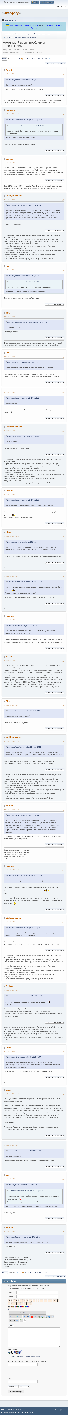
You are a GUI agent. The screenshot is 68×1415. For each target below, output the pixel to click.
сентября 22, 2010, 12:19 (11, 199)
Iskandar (10, 490)
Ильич (9, 1090)
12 (42, 59)
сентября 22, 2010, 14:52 (11, 660)
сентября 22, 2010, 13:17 (11, 270)
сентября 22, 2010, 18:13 (11, 1051)
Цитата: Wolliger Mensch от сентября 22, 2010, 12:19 (27, 322)
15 (46, 59)
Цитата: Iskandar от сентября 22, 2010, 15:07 (24, 996)
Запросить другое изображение (29, 1356)
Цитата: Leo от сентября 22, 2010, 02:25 (24, 282)
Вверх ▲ (64, 1410)
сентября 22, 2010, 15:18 (11, 922)
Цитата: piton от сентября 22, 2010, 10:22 (23, 398)
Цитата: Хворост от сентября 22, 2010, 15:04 (24, 928)
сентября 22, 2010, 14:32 (11, 576)
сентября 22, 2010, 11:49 (11, 74)
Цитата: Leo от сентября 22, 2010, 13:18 (22, 542)
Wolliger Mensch (14, 196)
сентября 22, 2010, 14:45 (11, 620)
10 (37, 59)
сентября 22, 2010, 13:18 (11, 356)
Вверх (4, 1272)
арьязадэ (10, 110)
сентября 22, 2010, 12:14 (11, 163)
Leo (7, 266)
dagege (9, 159)
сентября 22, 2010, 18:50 (11, 1094)
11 (39, 59)
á (8, 1309)
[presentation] (27, 1372)
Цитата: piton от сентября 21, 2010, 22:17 (23, 80)
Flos (8, 701)
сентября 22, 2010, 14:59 (11, 741)
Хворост (10, 806)
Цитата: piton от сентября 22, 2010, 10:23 (23, 362)
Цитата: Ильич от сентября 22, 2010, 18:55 (23, 1237)
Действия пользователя (55, 63)
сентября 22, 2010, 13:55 (11, 430)
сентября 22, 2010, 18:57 (11, 1179)
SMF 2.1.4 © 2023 (6, 1410)
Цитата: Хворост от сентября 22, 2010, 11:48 (24, 120)
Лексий (9, 657)
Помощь (57, 1410)
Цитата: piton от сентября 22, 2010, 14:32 (23, 1185)
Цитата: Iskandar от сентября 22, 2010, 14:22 (24, 582)
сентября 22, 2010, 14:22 (11, 494)
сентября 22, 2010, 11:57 (11, 114)
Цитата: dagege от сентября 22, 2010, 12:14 (24, 205)
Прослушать (12, 1356)
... (44, 59)
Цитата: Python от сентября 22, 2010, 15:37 (24, 1057)
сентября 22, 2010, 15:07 (11, 870)
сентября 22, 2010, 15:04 (11, 809)
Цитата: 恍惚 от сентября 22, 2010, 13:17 (23, 436)
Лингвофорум (11, 13)
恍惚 (8, 313)
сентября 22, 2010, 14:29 (11, 536)
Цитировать (58, 95)
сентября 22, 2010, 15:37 (11, 990)
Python (9, 986)
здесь (40, 25)
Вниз (4, 59)
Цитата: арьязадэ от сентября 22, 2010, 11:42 (26, 126)
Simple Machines (18, 1410)
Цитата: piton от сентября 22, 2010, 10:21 (23, 276)
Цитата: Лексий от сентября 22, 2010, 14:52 (24, 711)
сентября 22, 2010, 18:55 (11, 1145)
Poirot (9, 70)
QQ (48, 95)
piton (8, 532)
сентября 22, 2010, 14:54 (11, 705)
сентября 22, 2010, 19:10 (11, 1231)
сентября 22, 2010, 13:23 (11, 392)
